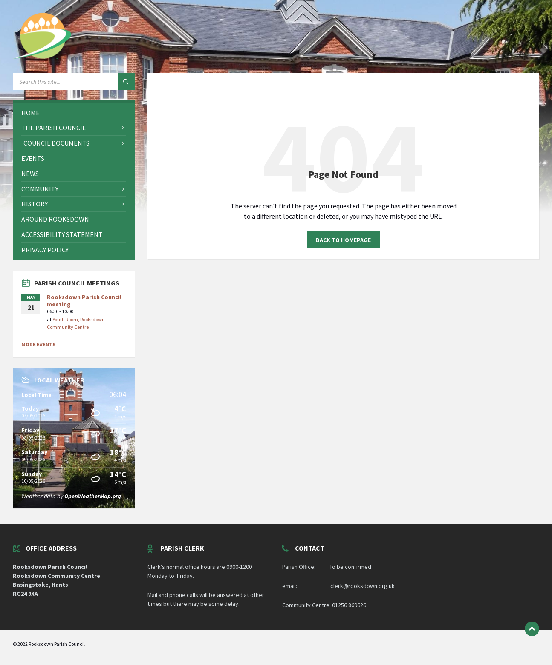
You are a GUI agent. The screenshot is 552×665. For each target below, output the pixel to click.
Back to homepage (343, 240)
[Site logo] (42, 56)
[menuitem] (73, 113)
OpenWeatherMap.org (92, 496)
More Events (38, 344)
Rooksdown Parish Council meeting (84, 300)
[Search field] (74, 81)
